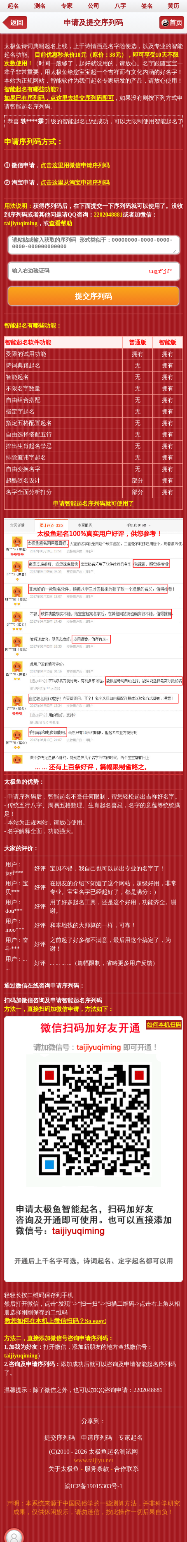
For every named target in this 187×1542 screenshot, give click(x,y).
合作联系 (126, 1469)
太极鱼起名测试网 (113, 1451)
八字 (120, 6)
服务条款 (96, 1469)
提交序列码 (59, 1437)
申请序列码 (96, 1437)
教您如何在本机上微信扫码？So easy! (55, 1321)
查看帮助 (60, 223)
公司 (93, 6)
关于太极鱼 (63, 1469)
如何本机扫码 (164, 1025)
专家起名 (130, 1437)
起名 (13, 6)
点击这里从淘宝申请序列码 (75, 183)
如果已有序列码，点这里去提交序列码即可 (59, 98)
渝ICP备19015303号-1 (94, 1486)
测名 (40, 6)
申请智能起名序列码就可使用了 (93, 504)
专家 (66, 6)
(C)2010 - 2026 (68, 1451)
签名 (147, 6)
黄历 (173, 6)
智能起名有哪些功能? (31, 89)
